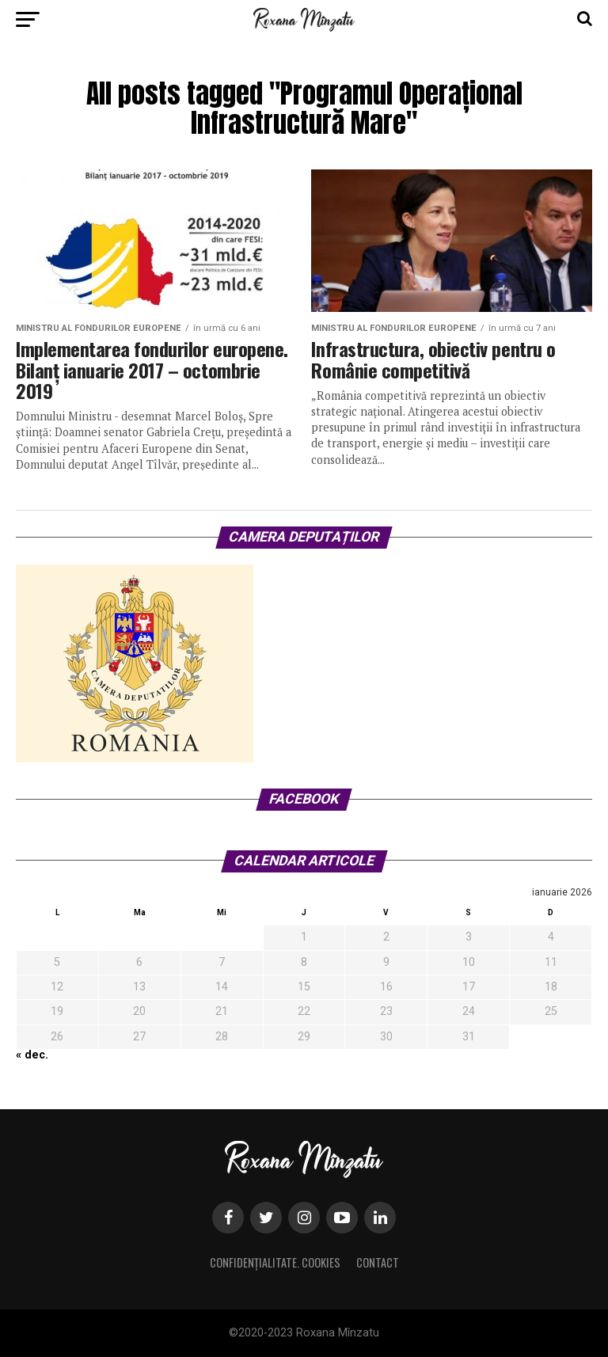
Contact (377, 1262)
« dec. (32, 1055)
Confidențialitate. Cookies (275, 1262)
